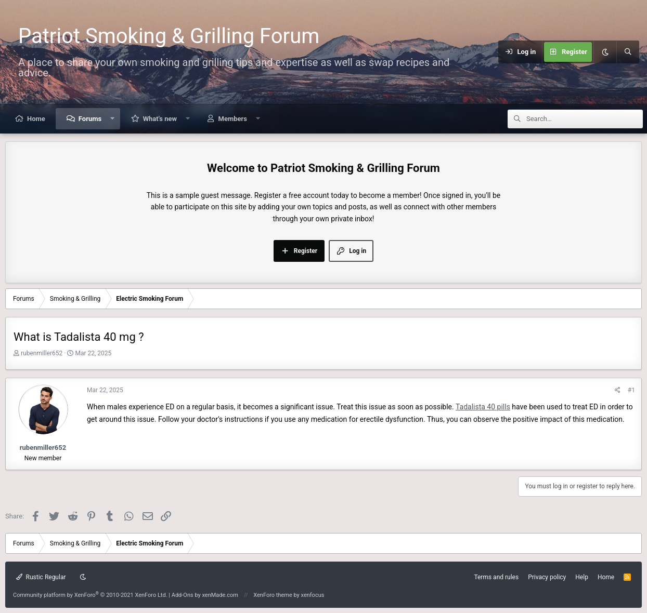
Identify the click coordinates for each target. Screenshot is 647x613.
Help (581, 577)
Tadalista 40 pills (483, 407)
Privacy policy (547, 577)
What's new (160, 119)
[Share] (617, 390)
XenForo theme (272, 595)
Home (36, 119)
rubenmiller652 (41, 353)
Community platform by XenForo (90, 595)
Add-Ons (182, 595)
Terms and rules (496, 577)
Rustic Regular (41, 577)
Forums (90, 119)
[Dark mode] (604, 52)
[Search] (627, 52)
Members (232, 119)
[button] (112, 118)
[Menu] (492, 52)
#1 (631, 390)
